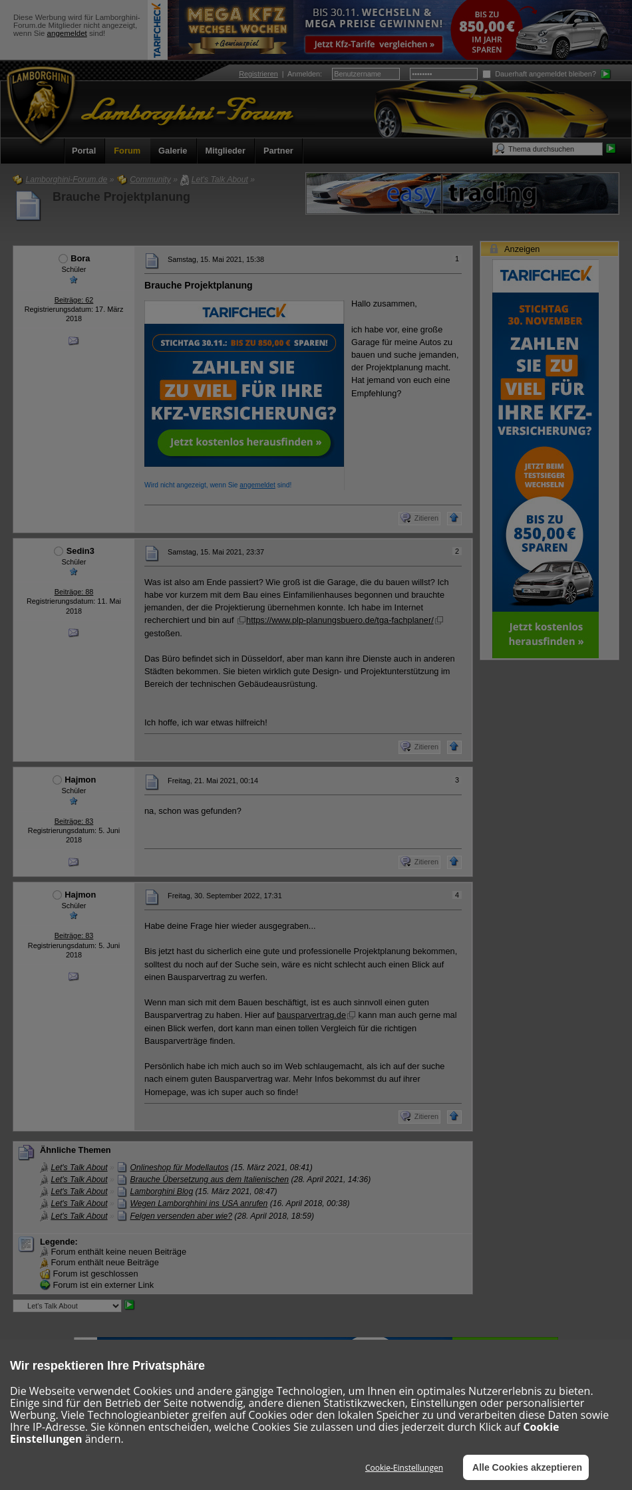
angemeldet (67, 33)
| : (280, 74)
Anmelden (303, 74)
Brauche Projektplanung (121, 196)
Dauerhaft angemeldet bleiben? (539, 74)
